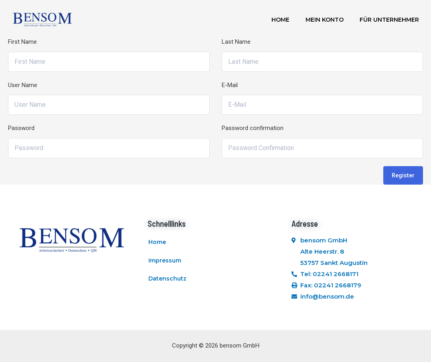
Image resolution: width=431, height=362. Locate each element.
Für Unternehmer (389, 19)
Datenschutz (167, 279)
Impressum (164, 260)
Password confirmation (252, 128)
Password (21, 128)
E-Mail (230, 85)
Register (403, 175)
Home (280, 19)
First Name (22, 41)
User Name (22, 85)
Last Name (236, 41)
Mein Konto (325, 19)
